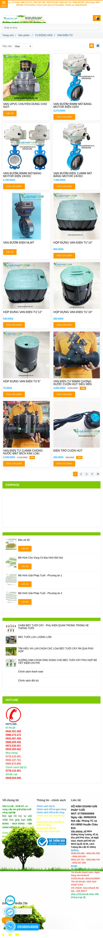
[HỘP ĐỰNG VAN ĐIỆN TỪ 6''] (26, 383)
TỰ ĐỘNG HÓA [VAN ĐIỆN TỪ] (45, 35)
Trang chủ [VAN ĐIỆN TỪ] (9, 35)
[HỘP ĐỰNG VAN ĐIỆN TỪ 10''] (76, 313)
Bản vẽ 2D (24, 540)
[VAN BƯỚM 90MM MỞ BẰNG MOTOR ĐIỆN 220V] (76, 105)
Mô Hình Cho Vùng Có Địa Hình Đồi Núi (40, 557)
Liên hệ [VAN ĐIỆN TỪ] (9, 113)
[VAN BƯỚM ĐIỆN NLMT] (26, 244)
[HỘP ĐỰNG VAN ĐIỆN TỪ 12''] (26, 313)
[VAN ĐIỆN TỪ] (3, 935)
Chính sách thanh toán (30, 671)
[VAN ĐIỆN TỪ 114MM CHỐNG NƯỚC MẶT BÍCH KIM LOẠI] (26, 452)
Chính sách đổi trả (28, 680)
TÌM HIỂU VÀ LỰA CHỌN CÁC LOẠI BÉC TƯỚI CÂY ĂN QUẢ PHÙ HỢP (55, 650)
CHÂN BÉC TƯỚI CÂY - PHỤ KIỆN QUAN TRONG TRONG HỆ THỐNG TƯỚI (53, 627)
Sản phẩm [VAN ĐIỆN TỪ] (25, 35)
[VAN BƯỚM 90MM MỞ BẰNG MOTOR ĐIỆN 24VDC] (26, 175)
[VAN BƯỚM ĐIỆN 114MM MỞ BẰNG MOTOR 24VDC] (76, 175)
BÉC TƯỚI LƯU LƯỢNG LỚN (34, 637)
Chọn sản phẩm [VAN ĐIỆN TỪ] (64, 116)
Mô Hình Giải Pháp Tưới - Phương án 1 (40, 575)
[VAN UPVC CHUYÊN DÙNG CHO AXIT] (26, 105)
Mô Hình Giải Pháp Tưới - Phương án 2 (40, 593)
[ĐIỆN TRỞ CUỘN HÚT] (76, 452)
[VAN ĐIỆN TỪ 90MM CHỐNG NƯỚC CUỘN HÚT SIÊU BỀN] (76, 383)
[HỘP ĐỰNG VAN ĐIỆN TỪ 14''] (76, 244)
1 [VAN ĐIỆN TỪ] (75, 474)
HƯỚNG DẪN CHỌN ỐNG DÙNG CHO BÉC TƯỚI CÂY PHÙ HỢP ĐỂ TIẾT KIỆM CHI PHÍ (57, 661)
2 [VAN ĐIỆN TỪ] (81, 474)
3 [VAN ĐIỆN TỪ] (86, 474)
